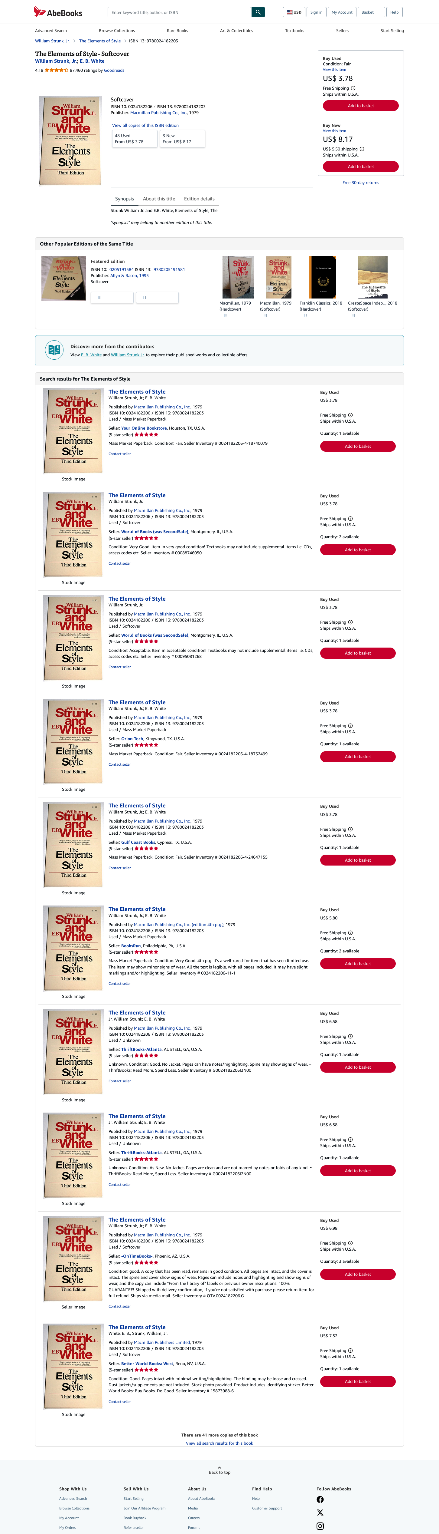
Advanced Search (51, 30)
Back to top (219, 1472)
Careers (194, 1518)
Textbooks (294, 30)
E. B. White (91, 354)
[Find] (258, 12)
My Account (342, 12)
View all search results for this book (219, 1443)
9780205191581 (169, 269)
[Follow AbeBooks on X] (320, 1513)
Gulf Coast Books (138, 842)
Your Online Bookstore (144, 428)
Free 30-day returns (361, 182)
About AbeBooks (201, 1498)
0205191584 (122, 269)
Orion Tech (132, 738)
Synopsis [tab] (124, 199)
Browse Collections (117, 30)
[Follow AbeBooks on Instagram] (320, 1526)
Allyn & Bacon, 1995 (129, 275)
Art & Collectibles (236, 30)
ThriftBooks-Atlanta (141, 1049)
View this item (334, 69)
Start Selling (392, 30)
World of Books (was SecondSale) (154, 531)
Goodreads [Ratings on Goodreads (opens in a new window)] (114, 70)
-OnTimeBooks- (137, 1256)
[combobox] (179, 12)
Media (193, 1508)
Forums (194, 1527)
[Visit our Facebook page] (320, 1500)
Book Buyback (135, 1518)
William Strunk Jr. (128, 354)
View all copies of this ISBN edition (145, 125)
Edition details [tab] (199, 199)
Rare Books (177, 30)
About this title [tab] (159, 199)
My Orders (67, 1527)
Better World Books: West (147, 1363)
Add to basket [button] (361, 105)
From (135, 138)
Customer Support (267, 1508)
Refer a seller (134, 1527)
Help (394, 12)
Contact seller (120, 453)
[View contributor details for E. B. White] (92, 61)
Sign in (317, 12)
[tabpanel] (212, 216)
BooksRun (131, 945)
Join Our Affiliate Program (145, 1508)
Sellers (342, 30)
